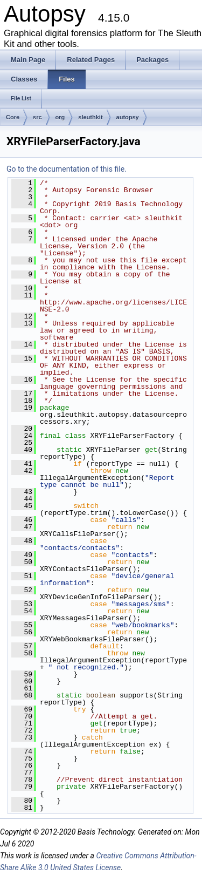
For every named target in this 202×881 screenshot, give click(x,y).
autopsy (127, 117)
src (37, 117)
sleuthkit (90, 117)
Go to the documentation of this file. (66, 169)
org (60, 117)
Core (12, 117)
